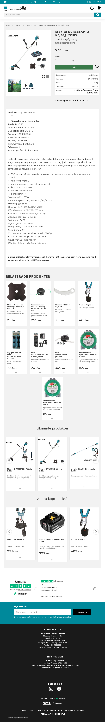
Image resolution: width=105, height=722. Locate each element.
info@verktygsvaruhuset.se (55, 647)
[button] (6, 8)
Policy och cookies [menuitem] (74, 711)
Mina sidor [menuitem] (42, 711)
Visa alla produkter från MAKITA (71, 100)
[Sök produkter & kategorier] (52, 15)
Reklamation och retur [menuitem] (53, 714)
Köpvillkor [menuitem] (56, 711)
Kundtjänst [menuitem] (28, 711)
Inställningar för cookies (18, 718)
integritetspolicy (64, 617)
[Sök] (97, 15)
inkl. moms (97, 2)
